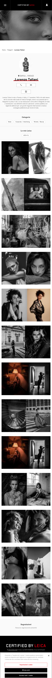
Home (4, 50)
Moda (9, 122)
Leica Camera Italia (12, 650)
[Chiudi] (48, 656)
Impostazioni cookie (26, 665)
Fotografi (10, 50)
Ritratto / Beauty (39, 122)
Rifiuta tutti (26, 671)
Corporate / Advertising (22, 122)
